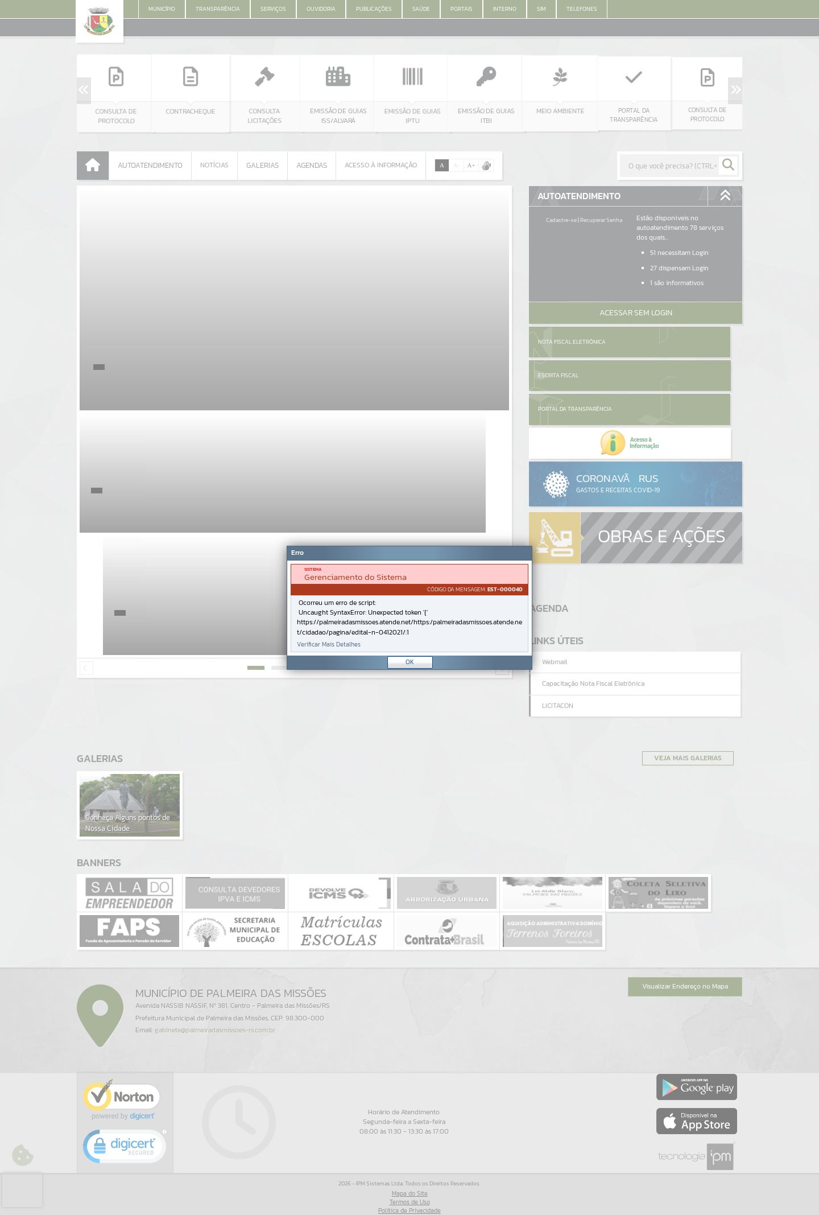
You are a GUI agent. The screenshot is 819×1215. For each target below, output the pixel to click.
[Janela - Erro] (409, 608)
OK (410, 661)
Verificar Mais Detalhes (329, 644)
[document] (409, 608)
